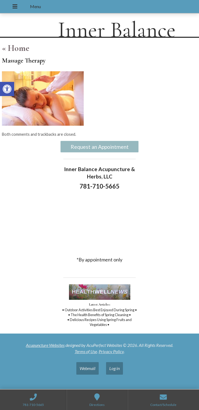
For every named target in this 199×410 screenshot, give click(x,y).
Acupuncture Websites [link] (45, 345)
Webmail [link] (87, 368)
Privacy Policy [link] (111, 351)
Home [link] (15, 48)
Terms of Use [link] (86, 351)
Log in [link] (114, 368)
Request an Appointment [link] (100, 147)
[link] (7, 89)
